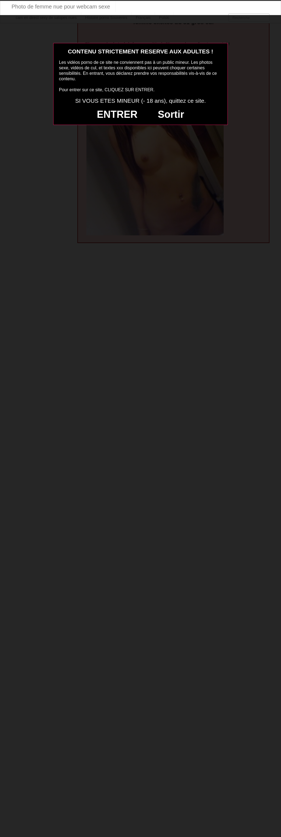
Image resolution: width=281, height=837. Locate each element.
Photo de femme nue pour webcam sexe (61, 7)
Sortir (171, 114)
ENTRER (117, 114)
